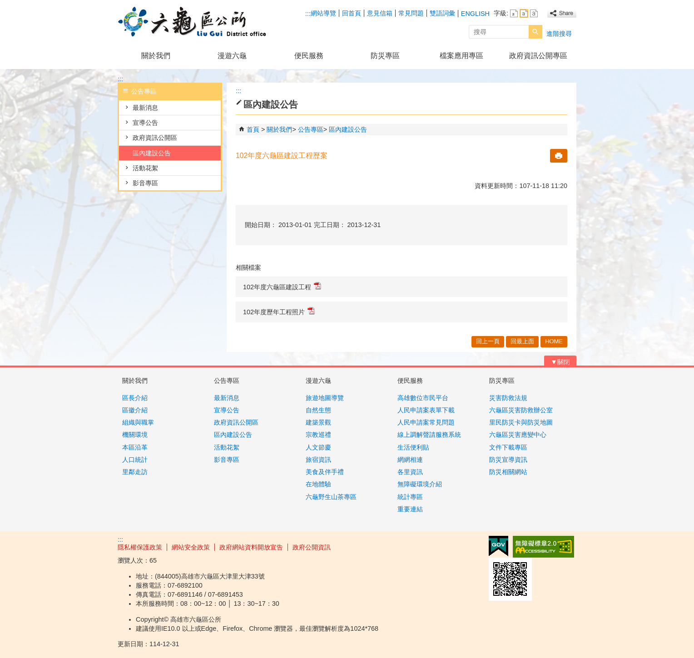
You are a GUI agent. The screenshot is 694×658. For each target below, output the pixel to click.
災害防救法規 (508, 397)
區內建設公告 (152, 153)
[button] (535, 32)
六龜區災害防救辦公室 (521, 410)
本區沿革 (135, 447)
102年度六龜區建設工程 (282, 286)
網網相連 (410, 459)
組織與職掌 (138, 422)
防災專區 (385, 55)
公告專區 (310, 129)
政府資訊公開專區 (538, 55)
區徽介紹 (135, 410)
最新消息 (145, 107)
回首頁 (351, 13)
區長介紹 (135, 397)
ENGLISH (475, 13)
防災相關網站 (508, 471)
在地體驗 (318, 484)
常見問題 (411, 13)
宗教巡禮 (318, 434)
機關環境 (135, 434)
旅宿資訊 (318, 459)
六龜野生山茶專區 (331, 496)
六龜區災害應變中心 (517, 434)
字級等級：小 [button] (514, 13)
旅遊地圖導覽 (325, 397)
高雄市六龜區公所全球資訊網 (194, 22)
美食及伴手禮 (325, 471)
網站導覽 (323, 13)
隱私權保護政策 (140, 547)
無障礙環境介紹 (419, 484)
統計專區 (410, 496)
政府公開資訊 (311, 547)
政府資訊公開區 (155, 137)
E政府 (498, 546)
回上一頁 (488, 341)
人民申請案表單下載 (426, 410)
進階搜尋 (559, 33)
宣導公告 (145, 122)
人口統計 (135, 459)
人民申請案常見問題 (426, 422)
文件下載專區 (508, 447)
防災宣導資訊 (508, 459)
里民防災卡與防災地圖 (521, 422)
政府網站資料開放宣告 (251, 547)
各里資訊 (410, 471)
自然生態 (318, 410)
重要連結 (410, 509)
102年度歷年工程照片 (279, 311)
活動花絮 (145, 168)
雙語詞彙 (442, 13)
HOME (554, 341)
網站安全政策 (191, 547)
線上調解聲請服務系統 (429, 434)
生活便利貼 (413, 447)
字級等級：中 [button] (524, 13)
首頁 (253, 129)
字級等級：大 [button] (534, 13)
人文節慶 (318, 447)
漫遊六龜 (232, 55)
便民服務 (308, 55)
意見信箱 (379, 13)
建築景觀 (318, 422)
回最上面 (522, 341)
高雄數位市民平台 (422, 397)
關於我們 (155, 55)
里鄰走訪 (135, 471)
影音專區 (145, 183)
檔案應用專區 (461, 55)
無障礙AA (543, 547)
